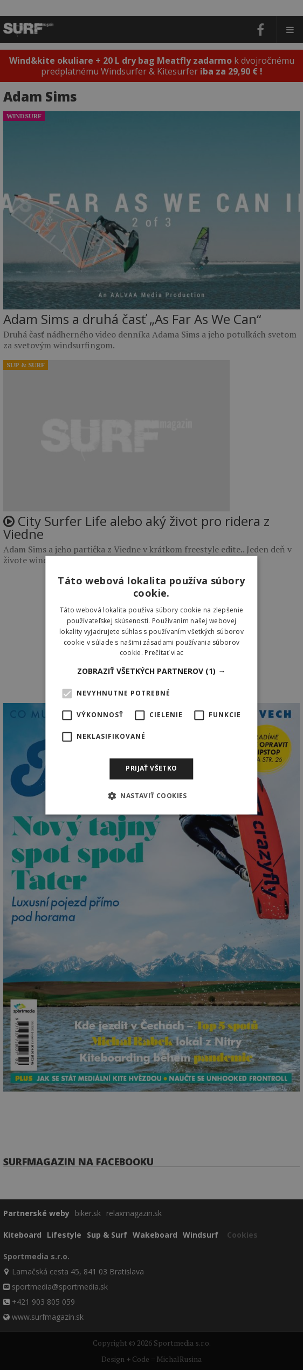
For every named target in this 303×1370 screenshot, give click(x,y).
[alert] (151, 685)
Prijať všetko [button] (151, 768)
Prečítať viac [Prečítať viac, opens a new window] (163, 653)
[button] (151, 672)
